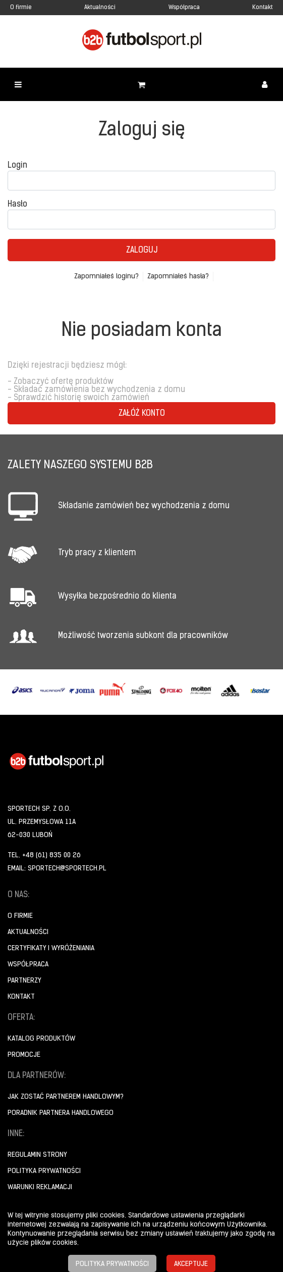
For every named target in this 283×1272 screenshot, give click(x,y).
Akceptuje (191, 1264)
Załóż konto (142, 414)
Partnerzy (24, 981)
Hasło (17, 205)
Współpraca (184, 8)
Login (17, 166)
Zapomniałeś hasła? (178, 276)
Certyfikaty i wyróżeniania (51, 948)
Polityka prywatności (44, 1171)
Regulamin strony (37, 1155)
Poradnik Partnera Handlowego (61, 1113)
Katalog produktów (41, 1039)
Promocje (24, 1055)
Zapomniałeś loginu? (106, 276)
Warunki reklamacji (40, 1187)
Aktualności (100, 8)
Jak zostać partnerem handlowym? (66, 1097)
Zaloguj (141, 251)
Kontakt (262, 8)
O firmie (21, 8)
